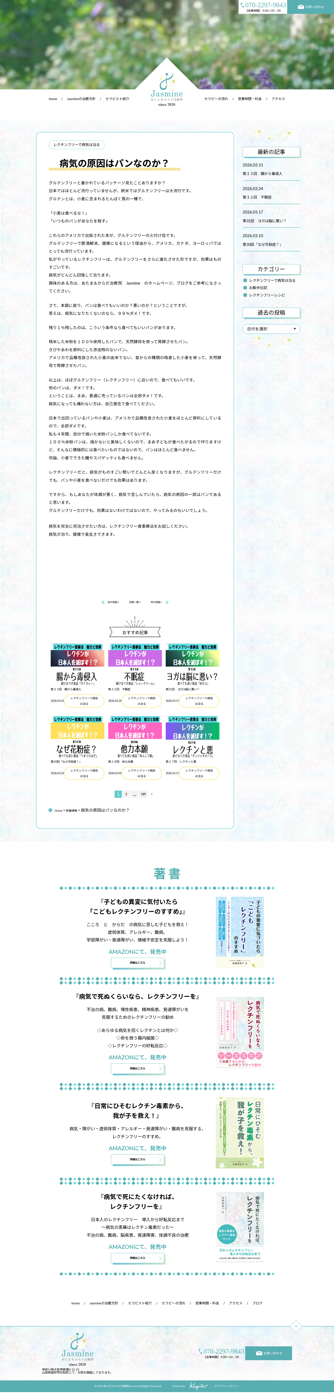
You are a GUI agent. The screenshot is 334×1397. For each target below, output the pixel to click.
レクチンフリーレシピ (267, 295)
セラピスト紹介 (117, 99)
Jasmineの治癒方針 (81, 99)
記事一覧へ (135, 603)
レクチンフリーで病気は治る (272, 280)
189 (143, 796)
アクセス (278, 99)
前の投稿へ (104, 603)
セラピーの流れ (216, 99)
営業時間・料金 (250, 99)
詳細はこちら (137, 965)
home (53, 99)
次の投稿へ (165, 603)
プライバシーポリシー (227, 1391)
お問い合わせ (311, 7)
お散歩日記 (258, 287)
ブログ (257, 1308)
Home (60, 812)
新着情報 (77, 812)
